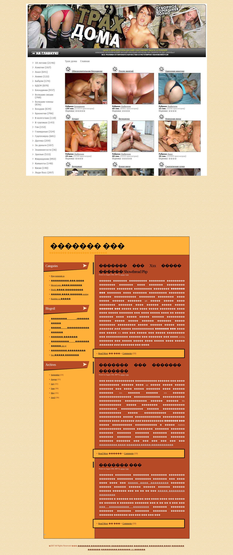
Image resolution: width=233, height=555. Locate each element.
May (53, 393)
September (55, 375)
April (53, 397)
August (54, 379)
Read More (103, 353)
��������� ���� (112, 445)
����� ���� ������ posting (69, 294)
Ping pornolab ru (57, 276)
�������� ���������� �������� (78, 253)
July (52, 384)
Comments (127, 353)
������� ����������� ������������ (105, 546)
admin (123, 275)
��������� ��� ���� (67, 280)
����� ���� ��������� (148, 483)
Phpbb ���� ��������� (67, 290)
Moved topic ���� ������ (66, 285)
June (53, 388)
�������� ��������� (68, 350)
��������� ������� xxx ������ (123, 549)
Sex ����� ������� (65, 355)
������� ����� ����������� (149, 445)
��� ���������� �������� (124, 507)
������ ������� (64, 337)
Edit (127, 275)
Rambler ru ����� (61, 299)
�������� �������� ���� (152, 546)
